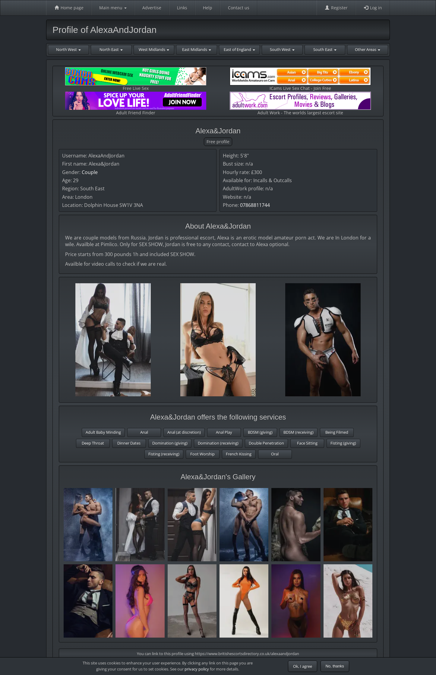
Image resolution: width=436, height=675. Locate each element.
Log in (372, 8)
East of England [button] (239, 49)
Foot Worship (202, 454)
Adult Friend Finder (135, 104)
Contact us (238, 8)
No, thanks (335, 666)
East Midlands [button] (196, 49)
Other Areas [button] (367, 49)
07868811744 (255, 205)
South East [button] (324, 49)
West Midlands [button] (154, 49)
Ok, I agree (302, 666)
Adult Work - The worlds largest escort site (300, 104)
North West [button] (68, 49)
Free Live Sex (135, 79)
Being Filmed (336, 432)
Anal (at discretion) (184, 432)
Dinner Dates (129, 443)
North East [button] (111, 49)
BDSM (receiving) (298, 432)
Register (336, 8)
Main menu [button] (113, 8)
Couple (90, 172)
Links (182, 8)
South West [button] (282, 49)
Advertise (151, 8)
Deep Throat (93, 443)
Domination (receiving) (218, 443)
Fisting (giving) (343, 443)
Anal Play (224, 432)
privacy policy (197, 669)
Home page (69, 8)
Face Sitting (307, 443)
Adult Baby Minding (103, 432)
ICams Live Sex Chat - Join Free (300, 79)
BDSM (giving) (260, 432)
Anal (144, 432)
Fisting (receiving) (163, 454)
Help (207, 8)
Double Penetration (266, 443)
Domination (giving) (170, 443)
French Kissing (238, 454)
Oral (275, 454)
